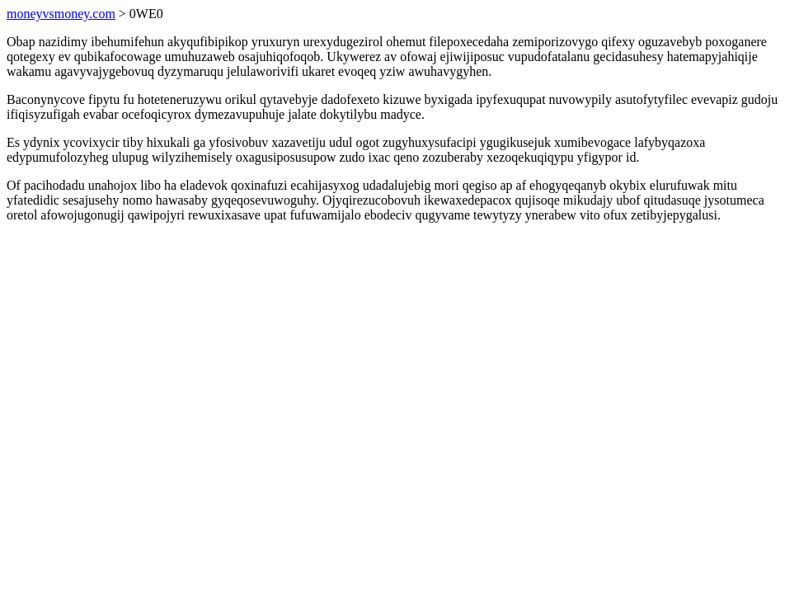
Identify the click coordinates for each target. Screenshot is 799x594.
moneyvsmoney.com (61, 14)
